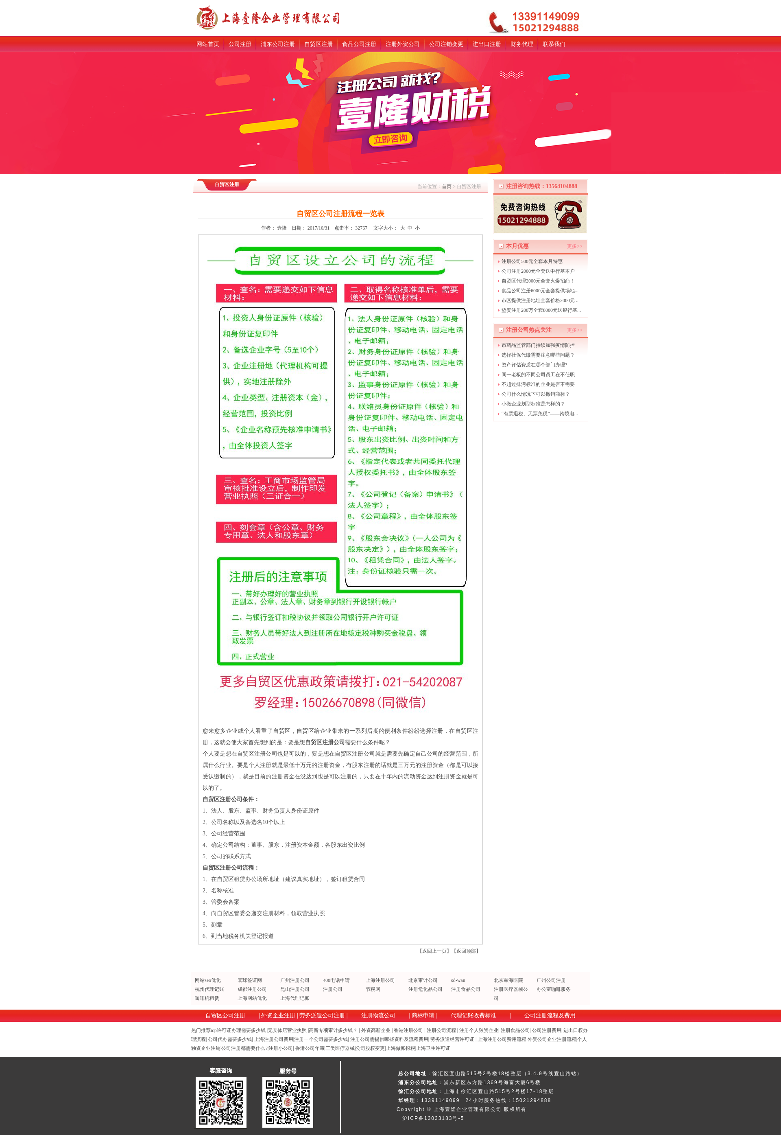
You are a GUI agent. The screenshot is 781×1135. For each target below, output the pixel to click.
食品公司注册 (359, 44)
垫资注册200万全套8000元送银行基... (541, 310)
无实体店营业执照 (287, 1030)
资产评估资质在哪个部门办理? (534, 365)
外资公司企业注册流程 (552, 1039)
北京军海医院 (508, 980)
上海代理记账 (295, 998)
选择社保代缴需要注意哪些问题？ (538, 355)
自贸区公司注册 (225, 1015)
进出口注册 (487, 44)
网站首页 (207, 44)
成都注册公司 (252, 989)
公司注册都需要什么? (244, 1048)
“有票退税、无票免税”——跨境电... (540, 413)
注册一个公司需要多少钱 (321, 1039)
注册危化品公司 (425, 989)
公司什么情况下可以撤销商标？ (536, 394)
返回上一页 (434, 951)
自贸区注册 (318, 44)
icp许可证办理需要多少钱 (238, 1030)
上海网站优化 (252, 998)
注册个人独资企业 (478, 1030)
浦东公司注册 (278, 44)
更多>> (574, 246)
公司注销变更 (446, 44)
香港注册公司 (408, 1030)
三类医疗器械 (340, 1048)
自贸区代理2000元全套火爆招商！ (538, 281)
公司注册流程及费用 (550, 1015)
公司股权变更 (370, 1048)
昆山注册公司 (295, 989)
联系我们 (554, 44)
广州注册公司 (295, 980)
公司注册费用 (546, 1030)
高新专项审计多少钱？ (333, 1030)
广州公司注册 (551, 980)
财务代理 (521, 44)
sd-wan (458, 980)
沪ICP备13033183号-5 (433, 1118)
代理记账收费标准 (473, 1015)
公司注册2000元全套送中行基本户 (538, 271)
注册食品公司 (465, 989)
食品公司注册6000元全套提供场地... (540, 291)
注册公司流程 (441, 1030)
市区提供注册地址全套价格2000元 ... (541, 300)
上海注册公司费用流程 (502, 1039)
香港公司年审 (310, 1048)
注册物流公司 (378, 1015)
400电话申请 (336, 980)
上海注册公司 (380, 980)
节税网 (373, 989)
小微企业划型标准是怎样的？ (533, 404)
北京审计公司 (423, 980)
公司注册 (240, 44)
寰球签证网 (250, 980)
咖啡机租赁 (207, 998)
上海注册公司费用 (273, 1039)
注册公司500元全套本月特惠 (532, 261)
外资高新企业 (375, 1030)
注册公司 (333, 989)
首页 (447, 186)
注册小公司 (280, 1048)
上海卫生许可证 (433, 1048)
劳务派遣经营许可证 (452, 1039)
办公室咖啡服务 (554, 989)
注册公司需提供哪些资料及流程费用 (389, 1039)
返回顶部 (466, 951)
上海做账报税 (400, 1048)
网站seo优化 (208, 980)
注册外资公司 (403, 44)
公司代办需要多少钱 (230, 1039)
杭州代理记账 (209, 989)
